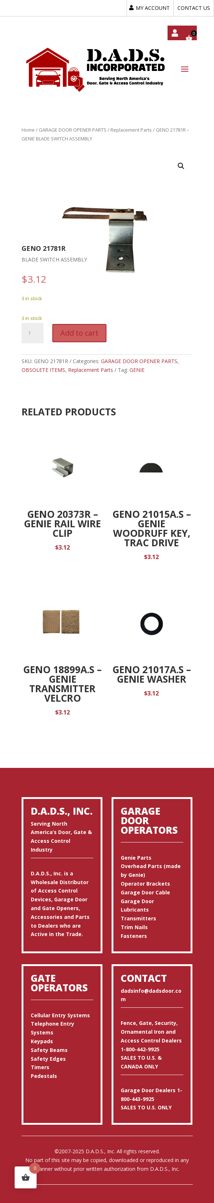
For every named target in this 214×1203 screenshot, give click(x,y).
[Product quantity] (33, 333)
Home (28, 130)
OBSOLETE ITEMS (43, 369)
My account (175, 33)
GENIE (136, 369)
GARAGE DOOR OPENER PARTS (72, 130)
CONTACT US (193, 7)
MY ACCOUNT (153, 7)
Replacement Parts (131, 130)
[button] (181, 166)
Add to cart (79, 333)
